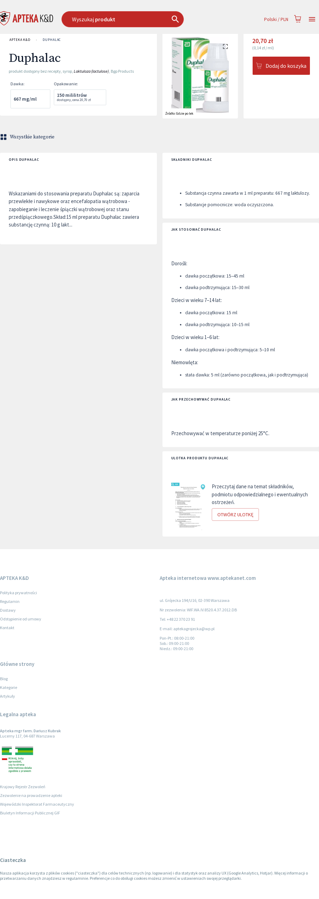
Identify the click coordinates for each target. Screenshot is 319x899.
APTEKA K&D (20, 40)
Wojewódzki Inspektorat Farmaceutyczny (37, 804)
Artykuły (7, 696)
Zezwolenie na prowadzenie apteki (31, 795)
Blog (4, 678)
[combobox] (135, 19)
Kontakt (7, 627)
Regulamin (10, 601)
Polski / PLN (276, 19)
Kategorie (8, 687)
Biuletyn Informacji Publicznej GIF (30, 812)
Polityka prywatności (18, 592)
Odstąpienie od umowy (20, 618)
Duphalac (52, 40)
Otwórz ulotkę (235, 515)
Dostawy (8, 610)
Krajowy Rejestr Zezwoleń (22, 786)
